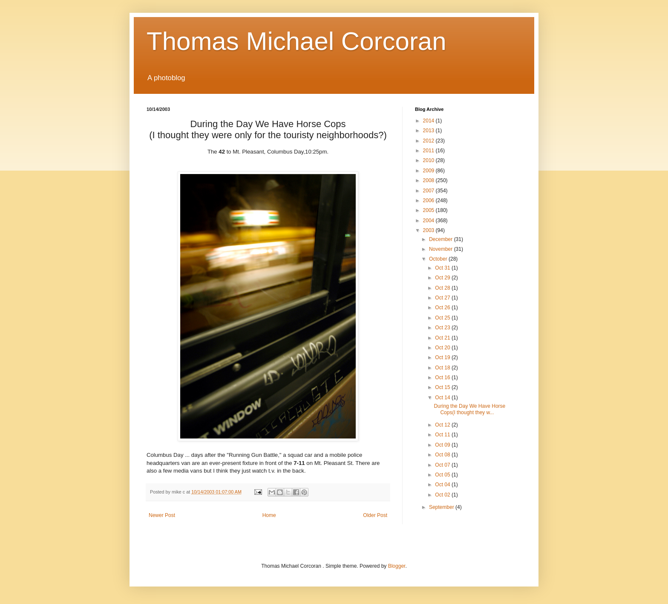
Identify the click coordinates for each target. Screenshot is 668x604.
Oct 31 (443, 268)
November (441, 249)
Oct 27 (443, 298)
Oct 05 (443, 475)
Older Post (375, 515)
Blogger (397, 566)
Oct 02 (443, 495)
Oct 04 (443, 485)
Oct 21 (443, 338)
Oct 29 (443, 278)
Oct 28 (443, 288)
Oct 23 (443, 328)
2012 (429, 141)
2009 (429, 171)
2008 (429, 180)
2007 (429, 191)
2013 (429, 131)
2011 (429, 151)
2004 (429, 221)
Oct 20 (443, 348)
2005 (429, 210)
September (442, 507)
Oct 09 (443, 445)
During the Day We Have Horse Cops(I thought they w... (469, 409)
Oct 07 (443, 465)
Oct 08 (443, 455)
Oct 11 (443, 435)
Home (269, 515)
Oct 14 (443, 398)
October (439, 259)
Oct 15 (443, 387)
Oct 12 (443, 425)
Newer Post (162, 515)
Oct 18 (443, 368)
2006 (429, 200)
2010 (429, 160)
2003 (429, 230)
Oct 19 (443, 357)
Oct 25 (443, 318)
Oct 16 (443, 377)
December (441, 239)
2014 (429, 121)
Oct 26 (443, 308)
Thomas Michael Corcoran (296, 41)
